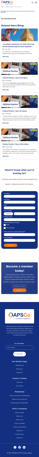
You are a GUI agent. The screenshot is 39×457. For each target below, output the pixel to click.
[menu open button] (36, 3)
